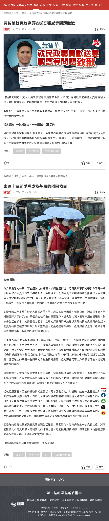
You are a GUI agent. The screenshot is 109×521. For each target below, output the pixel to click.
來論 (7, 192)
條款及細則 (96, 500)
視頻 (42, 5)
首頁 (13, 5)
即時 (35, 5)
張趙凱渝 (34, 150)
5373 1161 (55, 508)
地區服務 (34, 454)
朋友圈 (89, 5)
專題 (97, 5)
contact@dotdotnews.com (79, 508)
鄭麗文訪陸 (25, 5)
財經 (68, 5)
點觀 (55, 5)
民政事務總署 (52, 150)
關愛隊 (20, 454)
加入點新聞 (68, 500)
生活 (62, 5)
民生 (47, 454)
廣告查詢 (42, 500)
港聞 (7, 29)
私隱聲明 (82, 500)
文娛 (75, 5)
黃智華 (20, 150)
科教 (81, 5)
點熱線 (30, 500)
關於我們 (54, 500)
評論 (49, 5)
